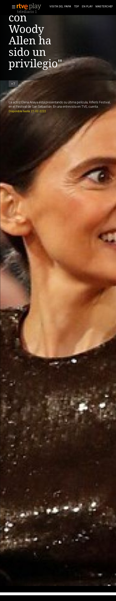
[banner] (32, 6)
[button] (12, 7)
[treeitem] (60, 6)
